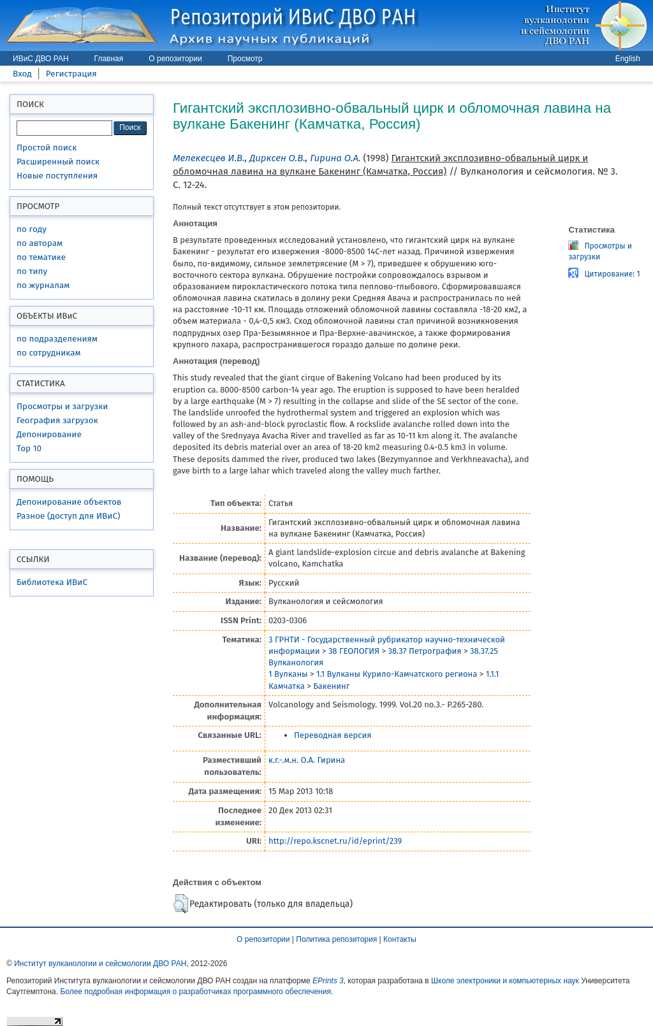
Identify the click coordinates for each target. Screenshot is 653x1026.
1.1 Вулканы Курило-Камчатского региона (396, 674)
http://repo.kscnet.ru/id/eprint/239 (335, 841)
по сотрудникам (49, 352)
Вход (22, 73)
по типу (32, 271)
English (627, 58)
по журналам (43, 285)
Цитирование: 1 (612, 274)
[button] (180, 903)
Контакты (399, 939)
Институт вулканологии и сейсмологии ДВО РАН (100, 963)
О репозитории (175, 58)
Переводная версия (332, 735)
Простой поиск (47, 147)
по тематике (41, 257)
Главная (109, 58)
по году (32, 229)
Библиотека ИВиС (52, 582)
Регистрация (71, 73)
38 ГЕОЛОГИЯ (353, 651)
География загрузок (57, 420)
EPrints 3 (328, 980)
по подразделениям (57, 338)
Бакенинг (331, 686)
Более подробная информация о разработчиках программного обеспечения (195, 991)
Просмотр (245, 58)
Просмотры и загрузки (62, 406)
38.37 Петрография (424, 651)
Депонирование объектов (69, 501)
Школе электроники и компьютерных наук (505, 980)
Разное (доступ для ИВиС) (68, 515)
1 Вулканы (288, 674)
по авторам (39, 243)
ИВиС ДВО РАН (41, 58)
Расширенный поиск (58, 161)
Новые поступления (57, 175)
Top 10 (29, 448)
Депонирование (49, 434)
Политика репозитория (336, 939)
